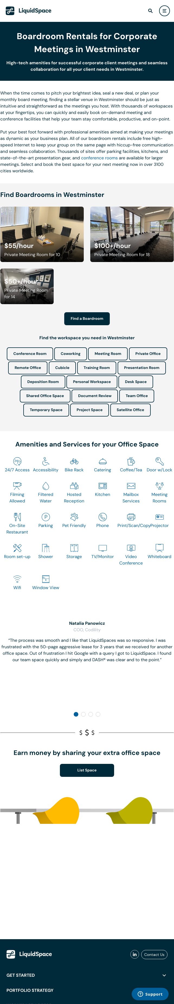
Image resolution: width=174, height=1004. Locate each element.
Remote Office (28, 367)
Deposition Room (43, 382)
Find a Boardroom (87, 318)
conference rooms (99, 158)
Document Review (94, 396)
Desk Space (136, 382)
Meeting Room (108, 353)
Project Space (90, 410)
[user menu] (164, 10)
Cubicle (62, 367)
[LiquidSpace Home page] (28, 10)
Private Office (148, 353)
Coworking (70, 353)
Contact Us (154, 954)
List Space (87, 770)
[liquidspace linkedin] (134, 954)
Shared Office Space (45, 396)
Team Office (137, 396)
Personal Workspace (92, 382)
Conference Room (29, 353)
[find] (150, 10)
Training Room (97, 367)
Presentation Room (141, 367)
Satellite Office (130, 410)
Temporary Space (46, 410)
